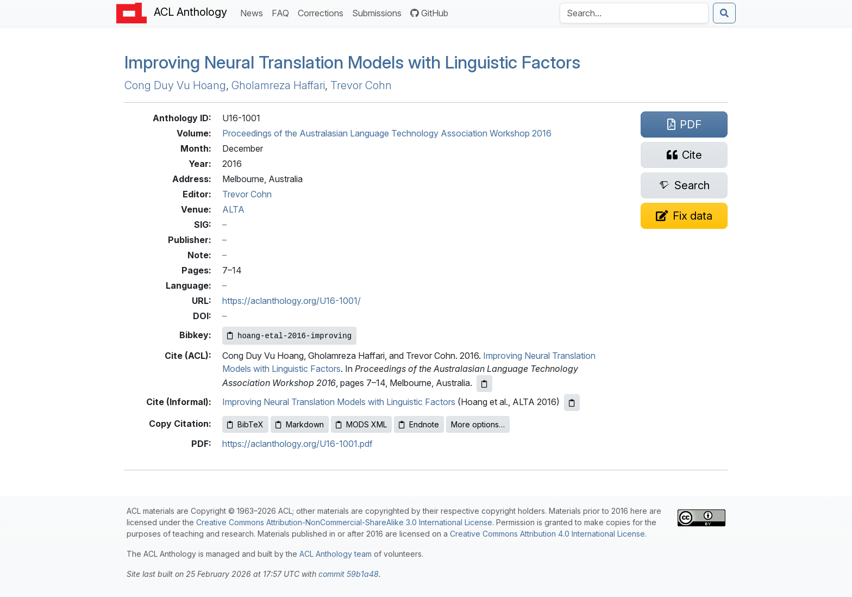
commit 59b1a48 (348, 574)
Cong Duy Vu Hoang (175, 85)
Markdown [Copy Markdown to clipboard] (299, 424)
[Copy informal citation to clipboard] (572, 402)
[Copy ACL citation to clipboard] (484, 383)
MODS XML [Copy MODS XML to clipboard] (361, 424)
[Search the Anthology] (634, 13)
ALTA (233, 209)
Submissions (379, 12)
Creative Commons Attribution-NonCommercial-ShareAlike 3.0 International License (344, 522)
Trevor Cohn (361, 85)
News (253, 12)
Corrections (323, 12)
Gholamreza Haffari (278, 85)
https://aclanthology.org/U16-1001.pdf (297, 443)
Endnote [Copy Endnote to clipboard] (419, 424)
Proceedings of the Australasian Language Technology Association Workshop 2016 (387, 133)
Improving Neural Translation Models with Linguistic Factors (352, 62)
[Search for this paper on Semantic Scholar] (684, 185)
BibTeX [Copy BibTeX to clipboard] (245, 424)
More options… (478, 424)
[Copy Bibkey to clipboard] (289, 336)
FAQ (282, 12)
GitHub (429, 13)
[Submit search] (724, 13)
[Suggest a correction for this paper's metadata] (684, 216)
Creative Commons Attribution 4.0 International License (547, 533)
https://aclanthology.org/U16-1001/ (291, 300)
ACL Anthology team (335, 553)
